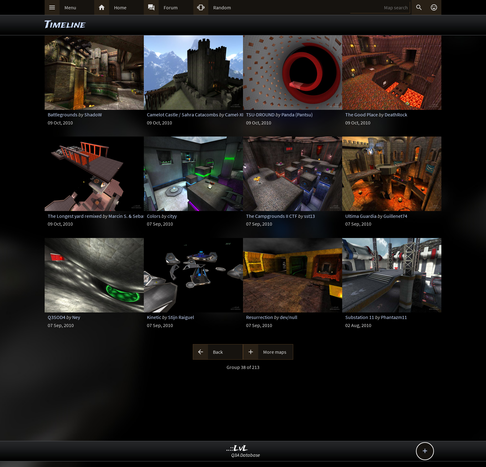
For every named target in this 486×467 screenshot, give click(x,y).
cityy (172, 216)
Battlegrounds (62, 114)
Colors (154, 216)
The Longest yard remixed (75, 216)
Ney (76, 317)
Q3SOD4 (56, 317)
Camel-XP (235, 114)
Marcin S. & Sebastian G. (133, 216)
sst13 (309, 216)
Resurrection (259, 317)
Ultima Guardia (361, 216)
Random (222, 7)
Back (218, 352)
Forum (171, 7)
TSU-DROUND (260, 114)
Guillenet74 (395, 216)
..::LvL (237, 448)
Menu (70, 7)
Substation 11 (359, 317)
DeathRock (396, 114)
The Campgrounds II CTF (271, 216)
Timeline (65, 25)
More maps (274, 352)
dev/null (288, 317)
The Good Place (361, 114)
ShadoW (93, 114)
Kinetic (154, 317)
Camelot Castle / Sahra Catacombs (182, 114)
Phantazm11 (394, 317)
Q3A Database (245, 455)
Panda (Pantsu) (297, 114)
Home (120, 7)
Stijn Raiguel (181, 317)
